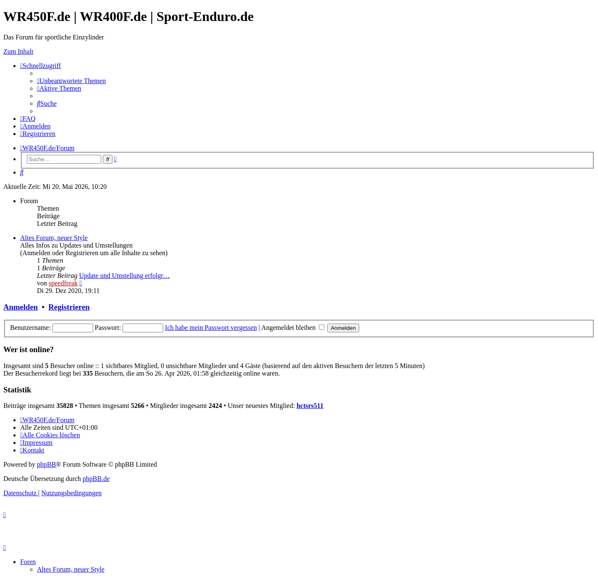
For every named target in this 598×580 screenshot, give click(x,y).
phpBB (46, 464)
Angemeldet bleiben (292, 327)
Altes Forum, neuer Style (54, 237)
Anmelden (20, 307)
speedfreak (63, 283)
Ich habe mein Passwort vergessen (211, 327)
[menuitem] (71, 80)
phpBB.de (96, 478)
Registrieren (68, 307)
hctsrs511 (310, 405)
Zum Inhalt (18, 51)
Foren (28, 561)
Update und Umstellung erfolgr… (124, 275)
